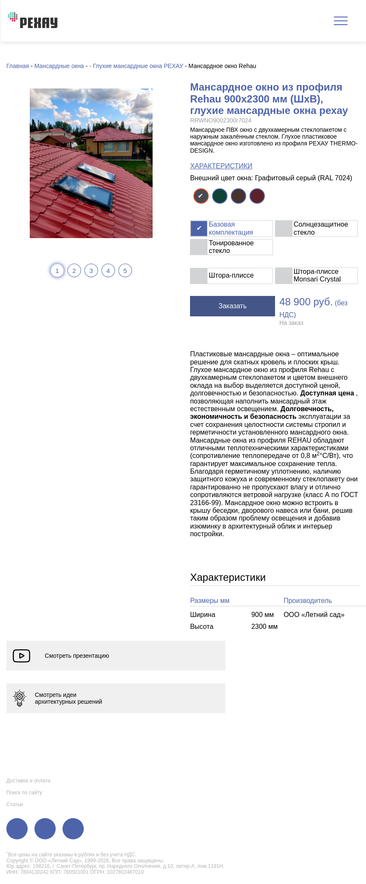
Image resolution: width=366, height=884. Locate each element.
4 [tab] (108, 270)
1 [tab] (57, 270)
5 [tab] (125, 270)
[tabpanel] (91, 163)
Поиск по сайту (24, 793)
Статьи (14, 804)
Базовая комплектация (231, 228)
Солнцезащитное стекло (321, 228)
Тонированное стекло (231, 246)
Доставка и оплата (28, 781)
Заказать (232, 306)
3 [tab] (91, 270)
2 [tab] (74, 270)
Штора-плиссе (231, 275)
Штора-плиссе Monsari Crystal (317, 275)
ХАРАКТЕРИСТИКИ (221, 166)
